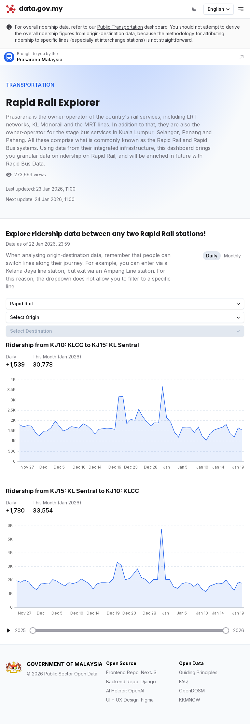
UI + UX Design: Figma (130, 699)
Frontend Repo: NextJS (131, 672)
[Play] (8, 630)
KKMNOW (189, 699)
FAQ (183, 681)
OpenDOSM (192, 690)
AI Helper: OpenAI (125, 690)
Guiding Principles (198, 672)
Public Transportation (120, 27)
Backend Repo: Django (131, 681)
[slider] (33, 630)
